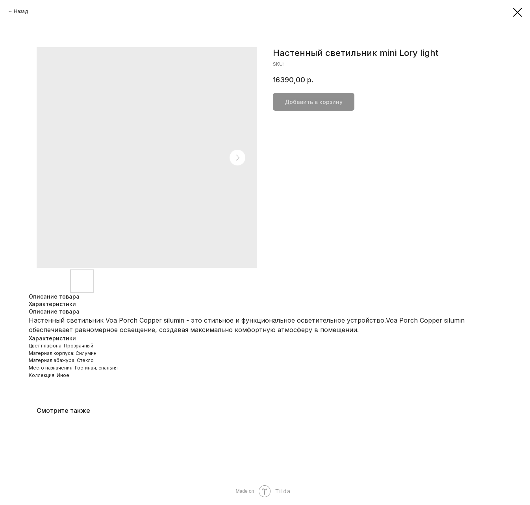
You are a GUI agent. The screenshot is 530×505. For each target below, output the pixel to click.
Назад (21, 11)
